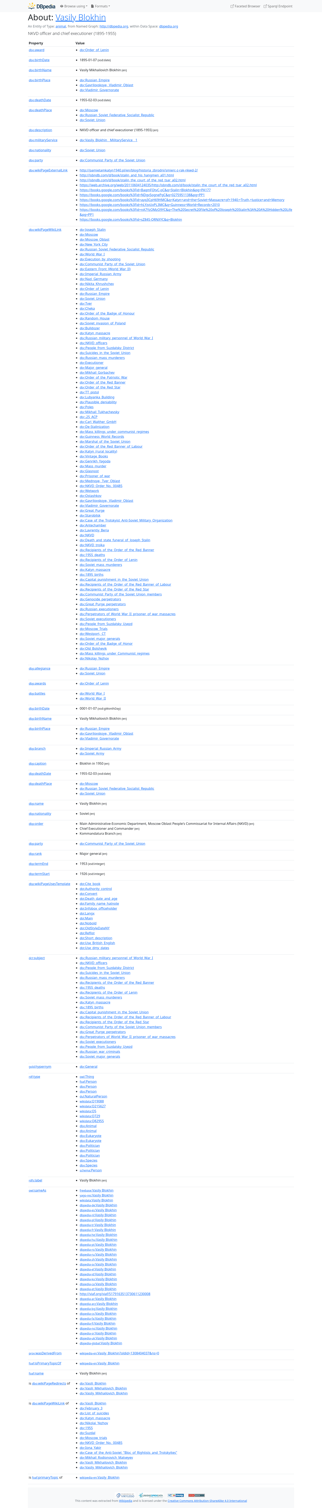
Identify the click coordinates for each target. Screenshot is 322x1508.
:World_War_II (93, 698)
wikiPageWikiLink (45, 229)
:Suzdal (87, 1433)
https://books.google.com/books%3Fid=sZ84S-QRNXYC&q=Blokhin (131, 219)
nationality (40, 150)
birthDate (39, 60)
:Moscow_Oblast (94, 239)
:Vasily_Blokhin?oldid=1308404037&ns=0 (119, 1353)
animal (60, 26)
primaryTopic (45, 1477)
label (35, 1180)
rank (35, 853)
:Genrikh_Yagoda (95, 461)
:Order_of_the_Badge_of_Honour (107, 313)
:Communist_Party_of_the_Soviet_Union (112, 160)
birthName (40, 70)
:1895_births (92, 574)
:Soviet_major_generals (100, 638)
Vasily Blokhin (81, 17)
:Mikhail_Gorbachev (97, 372)
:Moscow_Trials (93, 628)
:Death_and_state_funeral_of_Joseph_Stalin (115, 540)
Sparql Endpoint (278, 6)
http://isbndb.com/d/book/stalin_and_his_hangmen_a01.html (127, 175)
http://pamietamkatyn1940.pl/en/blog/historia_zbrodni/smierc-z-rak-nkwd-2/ (139, 170)
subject (37, 958)
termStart (39, 873)
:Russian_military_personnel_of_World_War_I (116, 338)
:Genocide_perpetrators (100, 599)
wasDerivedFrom (45, 1353)
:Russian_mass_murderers (102, 357)
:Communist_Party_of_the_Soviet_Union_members (121, 594)
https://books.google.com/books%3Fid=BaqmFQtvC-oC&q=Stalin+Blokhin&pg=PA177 (145, 190)
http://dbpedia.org (114, 26)
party (36, 160)
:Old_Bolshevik (93, 648)
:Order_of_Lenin (94, 50)
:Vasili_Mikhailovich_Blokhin (103, 1388)
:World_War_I (92, 254)
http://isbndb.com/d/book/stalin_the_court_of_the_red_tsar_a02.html (133, 180)
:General (88, 1066)
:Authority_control (96, 888)
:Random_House (95, 318)
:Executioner (92, 362)
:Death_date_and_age (98, 898)
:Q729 (90, 1116)
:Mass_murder (93, 466)
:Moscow (89, 110)
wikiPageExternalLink (48, 170)
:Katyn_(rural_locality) (98, 451)
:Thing (87, 1076)
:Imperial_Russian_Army (100, 274)
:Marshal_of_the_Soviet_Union (105, 441)
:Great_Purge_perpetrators (103, 604)
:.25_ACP (89, 417)
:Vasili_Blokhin (93, 1383)
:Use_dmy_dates (94, 948)
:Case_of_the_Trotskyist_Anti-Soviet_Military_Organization (126, 520)
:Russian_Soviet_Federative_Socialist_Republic (117, 115)
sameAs (37, 1190)
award (36, 50)
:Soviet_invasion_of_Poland (103, 323)
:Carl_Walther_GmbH (98, 422)
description (40, 130)
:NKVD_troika (92, 545)
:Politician (90, 1145)
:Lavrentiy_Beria (94, 530)
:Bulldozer (90, 328)
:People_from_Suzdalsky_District (107, 348)
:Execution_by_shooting (100, 259)
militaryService (43, 140)
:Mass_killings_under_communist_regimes (114, 431)
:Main (86, 918)
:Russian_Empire (95, 80)
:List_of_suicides (94, 1413)
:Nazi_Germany (94, 279)
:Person (88, 1081)
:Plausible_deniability (98, 402)
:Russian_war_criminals (100, 1051)
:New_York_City (94, 244)
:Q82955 (92, 1121)
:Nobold (88, 923)
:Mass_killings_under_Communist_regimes (115, 653)
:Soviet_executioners (98, 619)
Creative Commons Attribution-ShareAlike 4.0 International (207, 1501)
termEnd (38, 863)
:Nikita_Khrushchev (97, 284)
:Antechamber (93, 525)
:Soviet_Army (92, 753)
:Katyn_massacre (95, 333)
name (36, 803)
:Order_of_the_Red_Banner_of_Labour (111, 446)
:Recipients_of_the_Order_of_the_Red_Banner (117, 550)
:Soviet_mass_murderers (101, 564)
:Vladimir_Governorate (99, 90)
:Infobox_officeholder (98, 908)
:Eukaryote (90, 1135)
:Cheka (87, 308)
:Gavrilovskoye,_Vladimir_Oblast (106, 85)
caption (37, 763)
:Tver (86, 303)
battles (37, 693)
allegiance (39, 668)
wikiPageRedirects (49, 1383)
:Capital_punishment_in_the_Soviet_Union (114, 579)
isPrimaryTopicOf (45, 1363)
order (36, 823)
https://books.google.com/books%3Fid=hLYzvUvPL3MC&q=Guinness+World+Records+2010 (150, 204)
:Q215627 (93, 1106)
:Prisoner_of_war (95, 476)
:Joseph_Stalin (93, 229)
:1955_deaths (92, 555)
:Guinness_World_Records (102, 436)
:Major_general (93, 367)
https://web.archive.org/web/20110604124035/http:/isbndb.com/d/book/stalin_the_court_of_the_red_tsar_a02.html (168, 185)
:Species (88, 1160)
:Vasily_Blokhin (100, 1363)
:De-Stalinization (94, 426)
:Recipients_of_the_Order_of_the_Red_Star (114, 589)
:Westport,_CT (93, 633)
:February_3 (91, 1408)
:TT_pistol (89, 392)
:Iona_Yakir (90, 1447)
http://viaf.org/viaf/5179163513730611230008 (115, 1294)
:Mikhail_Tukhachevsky (99, 412)
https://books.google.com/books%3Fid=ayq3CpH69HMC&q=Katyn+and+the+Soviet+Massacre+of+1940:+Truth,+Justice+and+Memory (182, 200)
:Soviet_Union (92, 120)
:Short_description (96, 938)
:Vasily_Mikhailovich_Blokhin (104, 1393)
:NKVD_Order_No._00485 (101, 486)
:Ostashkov (90, 495)
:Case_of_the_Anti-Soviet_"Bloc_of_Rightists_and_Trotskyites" (128, 1452)
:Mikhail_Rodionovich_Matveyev (106, 1457)
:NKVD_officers (93, 343)
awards (37, 683)
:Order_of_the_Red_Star (100, 387)
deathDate (40, 100)
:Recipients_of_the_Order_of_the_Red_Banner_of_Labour (125, 584)
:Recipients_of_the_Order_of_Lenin (109, 559)
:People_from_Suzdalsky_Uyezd (106, 624)
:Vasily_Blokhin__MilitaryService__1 (108, 140)
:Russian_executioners (99, 609)
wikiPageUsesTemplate (49, 884)
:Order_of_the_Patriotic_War (103, 377)
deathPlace (40, 110)
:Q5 (88, 1111)
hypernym (40, 1066)
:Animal (88, 1126)
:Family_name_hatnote (99, 903)
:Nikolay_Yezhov (94, 658)
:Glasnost (89, 471)
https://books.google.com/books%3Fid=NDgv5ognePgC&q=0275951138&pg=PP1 (142, 195)
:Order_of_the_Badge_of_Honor (106, 643)
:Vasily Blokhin (97, 1190)
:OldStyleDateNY (95, 928)
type (34, 1076)
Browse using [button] (72, 6)
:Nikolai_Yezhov (94, 1423)
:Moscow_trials (93, 1438)
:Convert (88, 893)
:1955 (86, 1428)
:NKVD (87, 535)
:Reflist (87, 933)
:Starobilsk (90, 515)
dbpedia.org (168, 26)
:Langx (87, 913)
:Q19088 (92, 1101)
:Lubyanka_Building (97, 397)
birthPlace (39, 80)
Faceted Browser (245, 6)
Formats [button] (99, 6)
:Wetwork (89, 490)
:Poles (86, 407)
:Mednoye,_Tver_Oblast (100, 481)
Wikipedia (125, 1501)
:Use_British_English (97, 943)
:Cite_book (90, 884)
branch (37, 748)
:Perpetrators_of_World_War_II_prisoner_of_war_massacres (128, 614)
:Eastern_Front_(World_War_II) (105, 269)
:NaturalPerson (93, 1096)
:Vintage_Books (94, 456)
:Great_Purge (92, 510)
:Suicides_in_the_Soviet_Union (105, 353)
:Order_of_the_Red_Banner (102, 382)
